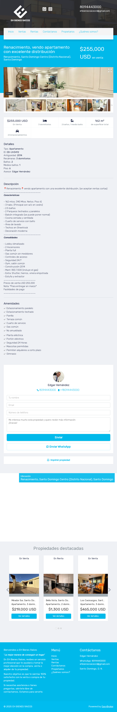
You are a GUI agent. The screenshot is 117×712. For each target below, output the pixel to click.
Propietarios (68, 31)
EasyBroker (107, 706)
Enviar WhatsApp (58, 446)
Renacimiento (12, 56)
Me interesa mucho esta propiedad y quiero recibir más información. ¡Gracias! (58, 424)
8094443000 (90, 7)
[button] (6, 589)
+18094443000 (69, 390)
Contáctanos (50, 31)
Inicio (11, 31)
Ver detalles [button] (24, 616)
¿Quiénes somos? (88, 31)
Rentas (34, 31)
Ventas (22, 31)
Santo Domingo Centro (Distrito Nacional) (45, 56)
